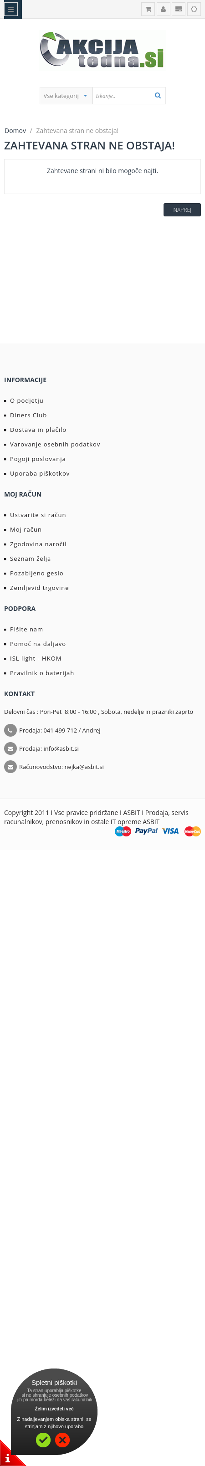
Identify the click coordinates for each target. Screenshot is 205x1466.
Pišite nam (23, 629)
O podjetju (24, 400)
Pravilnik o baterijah (39, 673)
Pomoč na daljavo (35, 644)
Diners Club (25, 415)
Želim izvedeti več (54, 1408)
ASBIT (151, 821)
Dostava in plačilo (35, 429)
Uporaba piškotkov (37, 473)
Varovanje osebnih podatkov (52, 444)
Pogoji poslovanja (35, 459)
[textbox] (128, 95)
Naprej (182, 210)
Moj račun (23, 529)
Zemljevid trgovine (36, 588)
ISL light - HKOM (33, 658)
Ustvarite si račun (35, 515)
